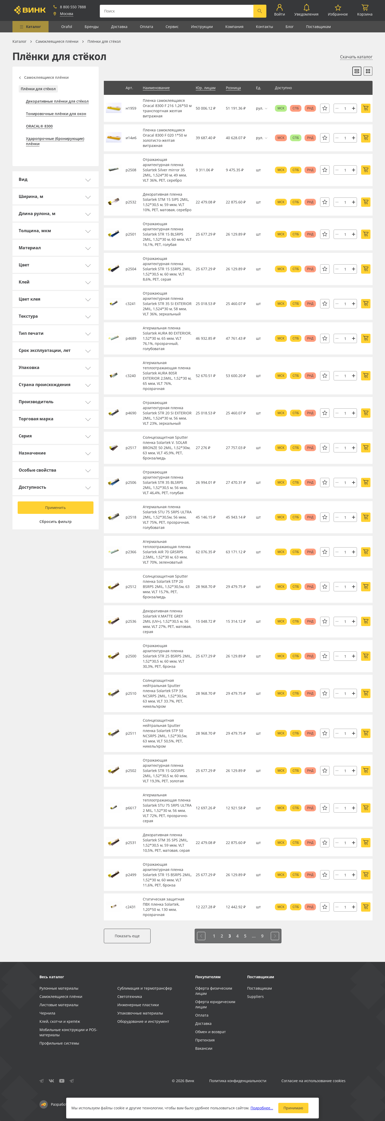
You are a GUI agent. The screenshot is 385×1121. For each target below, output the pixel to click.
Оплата (146, 26)
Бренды (92, 26)
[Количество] (345, 108)
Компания (234, 26)
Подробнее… (262, 1107)
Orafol (66, 26)
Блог (290, 26)
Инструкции (202, 26)
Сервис (172, 26)
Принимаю (293, 1107)
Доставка (119, 26)
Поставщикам (318, 26)
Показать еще (127, 935)
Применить (55, 507)
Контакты (264, 26)
